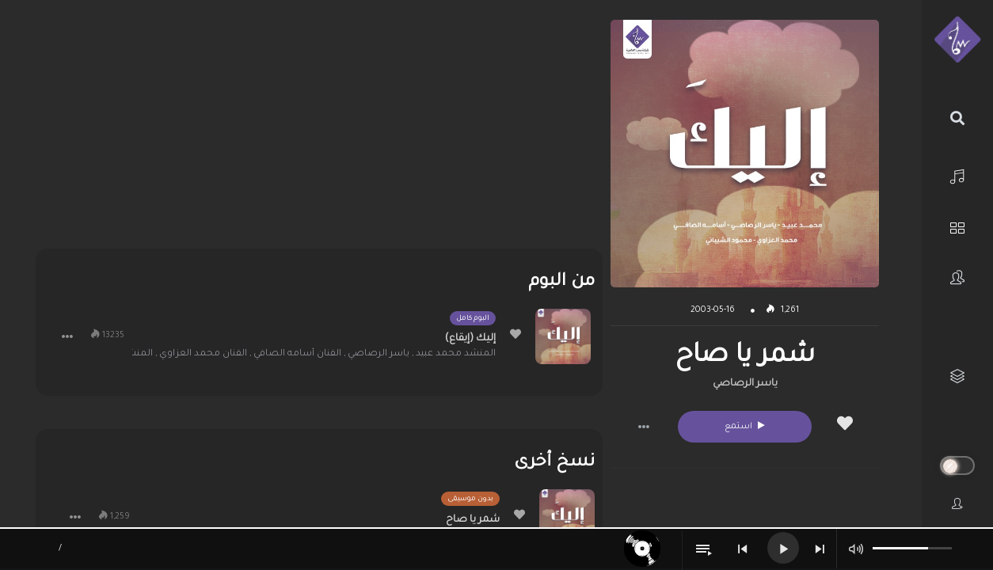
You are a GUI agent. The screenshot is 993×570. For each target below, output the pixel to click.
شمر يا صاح (473, 520)
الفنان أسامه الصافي (297, 354)
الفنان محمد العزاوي (203, 354)
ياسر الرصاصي (745, 384)
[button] (644, 427)
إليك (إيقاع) (470, 338)
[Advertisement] (319, 130)
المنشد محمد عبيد (456, 354)
